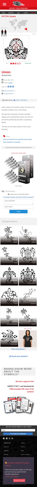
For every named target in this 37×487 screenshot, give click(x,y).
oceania (33, 12)
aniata (30, 139)
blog (22, 450)
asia (18, 12)
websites (6, 450)
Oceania (13, 16)
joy (14, 142)
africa (3, 12)
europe (26, 12)
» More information (11, 476)
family (4, 142)
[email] (18, 430)
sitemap (6, 454)
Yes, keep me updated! (18, 434)
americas (11, 12)
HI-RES (16, 100)
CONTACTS (7, 443)
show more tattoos (17, 349)
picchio (10, 82)
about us (6, 447)
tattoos (23, 443)
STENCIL (23, 100)
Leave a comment (8, 91)
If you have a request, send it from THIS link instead (18, 197)
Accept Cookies (19, 480)
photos (23, 447)
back (34, 34)
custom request (25, 454)
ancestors (17, 142)
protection (9, 142)
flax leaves (12, 139)
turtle (4, 139)
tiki (16, 139)
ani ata (26, 139)
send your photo (7, 93)
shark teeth (20, 139)
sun (7, 139)
